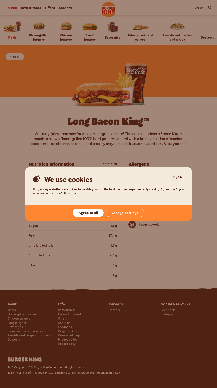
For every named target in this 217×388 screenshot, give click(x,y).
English (178, 177)
